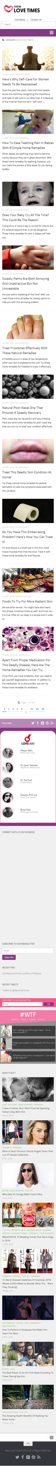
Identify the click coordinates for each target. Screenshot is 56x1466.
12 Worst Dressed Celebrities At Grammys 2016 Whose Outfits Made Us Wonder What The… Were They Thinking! (27, 1284)
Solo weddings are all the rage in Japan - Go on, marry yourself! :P (32, 1031)
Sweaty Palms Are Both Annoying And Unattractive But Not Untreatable (25, 284)
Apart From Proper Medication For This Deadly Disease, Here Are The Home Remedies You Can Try (26, 665)
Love (4, 1105)
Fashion (17, 1276)
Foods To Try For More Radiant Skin (27, 602)
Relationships (25, 1105)
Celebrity (6, 1148)
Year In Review (47, 1233)
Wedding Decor (34, 1230)
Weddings (33, 1233)
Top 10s (29, 1191)
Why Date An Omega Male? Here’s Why (22, 1194)
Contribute (20, 19)
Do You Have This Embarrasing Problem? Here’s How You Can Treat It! (27, 537)
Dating (5, 1191)
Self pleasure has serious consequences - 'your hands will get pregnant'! (34, 1056)
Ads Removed (8, 1323)
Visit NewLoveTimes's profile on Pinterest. (22, 973)
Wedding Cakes (18, 1230)
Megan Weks (26, 750)
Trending (38, 1105)
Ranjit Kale (25, 810)
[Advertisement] (24, 889)
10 (31, 709)
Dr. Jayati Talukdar (29, 765)
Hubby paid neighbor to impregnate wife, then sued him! (33, 1044)
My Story (12, 1105)
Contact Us (36, 19)
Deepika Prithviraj (28, 795)
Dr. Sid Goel (26, 780)
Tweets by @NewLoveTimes (15, 990)
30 (43, 709)
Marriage (35, 1323)
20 (37, 709)
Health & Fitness (10, 1412)
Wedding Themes (19, 1233)
